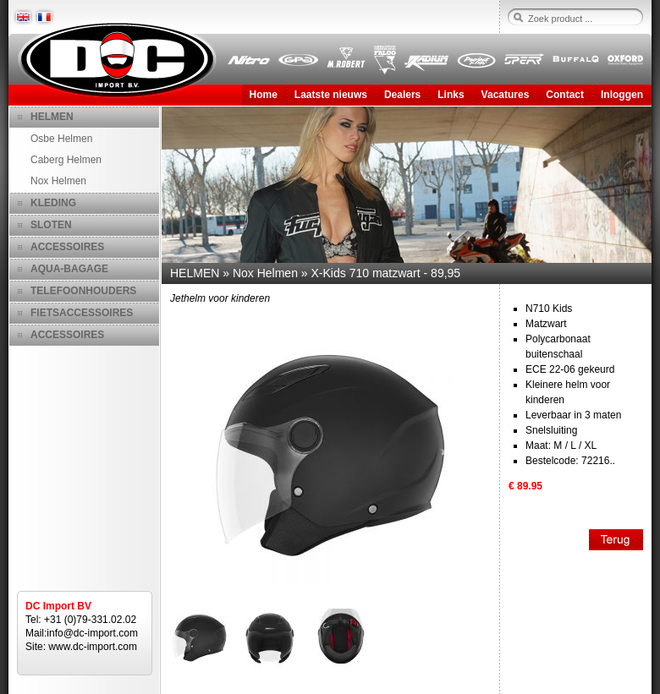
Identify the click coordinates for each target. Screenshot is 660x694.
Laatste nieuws (330, 95)
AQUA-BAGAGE (69, 269)
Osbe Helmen (61, 139)
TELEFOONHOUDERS (83, 291)
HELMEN (52, 117)
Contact (565, 95)
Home (264, 95)
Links (450, 95)
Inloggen (622, 95)
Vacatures (505, 95)
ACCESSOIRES (67, 247)
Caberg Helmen (66, 160)
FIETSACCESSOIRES (81, 313)
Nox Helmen (58, 181)
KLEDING (53, 203)
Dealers (402, 95)
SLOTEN (51, 225)
